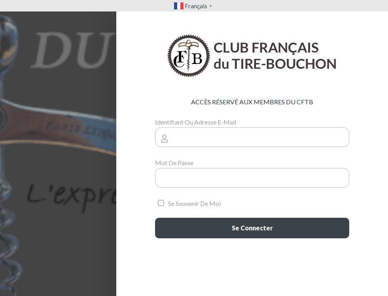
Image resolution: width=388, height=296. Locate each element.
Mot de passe (174, 162)
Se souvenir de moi (188, 203)
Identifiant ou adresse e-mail (195, 122)
